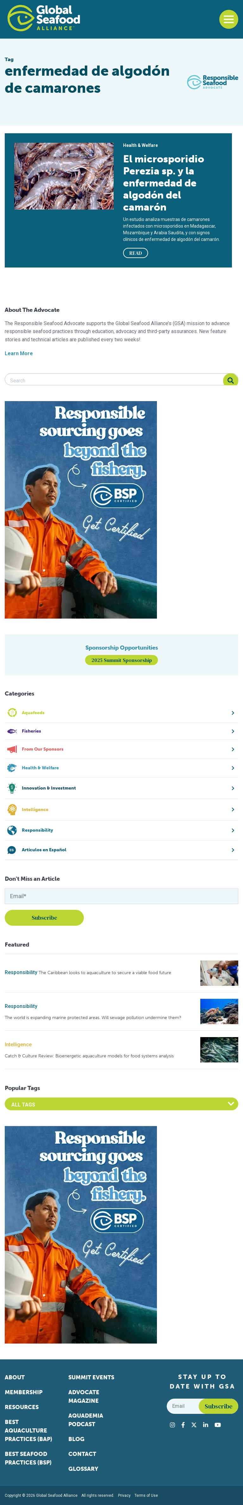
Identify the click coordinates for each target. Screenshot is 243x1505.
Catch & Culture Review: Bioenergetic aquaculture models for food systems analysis (89, 1056)
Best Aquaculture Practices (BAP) (28, 1431)
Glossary (83, 1468)
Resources (22, 1407)
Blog (76, 1439)
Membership (23, 1392)
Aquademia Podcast (85, 1420)
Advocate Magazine (83, 1396)
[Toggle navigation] (228, 19)
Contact (82, 1454)
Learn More (19, 353)
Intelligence (18, 1045)
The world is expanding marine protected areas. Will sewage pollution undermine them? (93, 1017)
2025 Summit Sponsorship (121, 660)
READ (135, 252)
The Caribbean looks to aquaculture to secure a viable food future (105, 972)
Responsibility (21, 972)
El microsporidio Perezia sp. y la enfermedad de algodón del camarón (163, 183)
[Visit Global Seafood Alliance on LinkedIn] (205, 1424)
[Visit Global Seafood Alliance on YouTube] (217, 1424)
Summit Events (91, 1377)
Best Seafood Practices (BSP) (28, 1458)
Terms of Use (146, 1495)
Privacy (124, 1495)
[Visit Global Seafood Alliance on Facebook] (183, 1424)
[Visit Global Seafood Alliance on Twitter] (194, 1424)
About (15, 1377)
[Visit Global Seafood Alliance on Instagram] (172, 1424)
